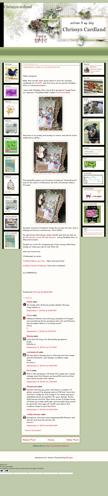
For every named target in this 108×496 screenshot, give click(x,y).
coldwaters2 (32, 352)
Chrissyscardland (18, 6)
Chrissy (94, 67)
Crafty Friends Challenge (34, 266)
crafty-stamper (34, 414)
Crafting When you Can (34, 261)
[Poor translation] (6, 470)
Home (51, 440)
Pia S (29, 370)
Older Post (72, 440)
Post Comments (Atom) (57, 446)
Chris (29, 315)
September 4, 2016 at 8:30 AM (42, 425)
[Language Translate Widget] (92, 151)
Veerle (29, 302)
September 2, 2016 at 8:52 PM (42, 366)
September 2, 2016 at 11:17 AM (42, 347)
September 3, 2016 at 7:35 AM (42, 382)
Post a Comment (33, 430)
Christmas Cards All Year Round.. (40, 237)
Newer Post (29, 440)
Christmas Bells (62, 92)
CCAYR (38, 83)
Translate (94, 153)
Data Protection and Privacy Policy (93, 234)
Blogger (69, 457)
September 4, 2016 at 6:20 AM (42, 409)
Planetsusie (32, 386)
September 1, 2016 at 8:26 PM (41, 310)
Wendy (30, 336)
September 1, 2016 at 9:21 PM (41, 331)
